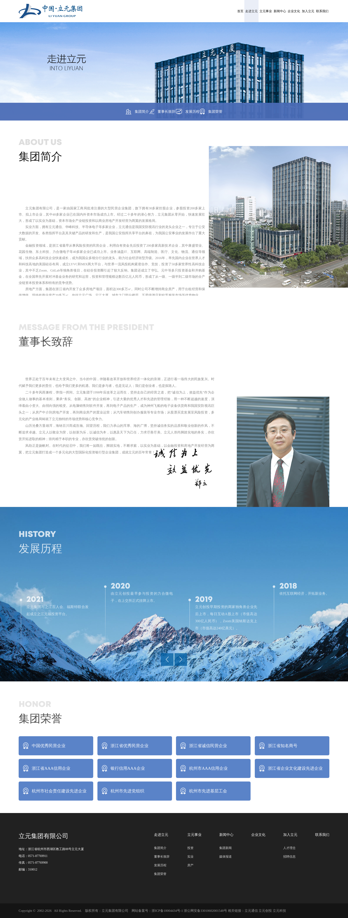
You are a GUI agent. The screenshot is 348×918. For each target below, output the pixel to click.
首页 (139, 11)
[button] (167, 660)
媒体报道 (225, 856)
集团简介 (119, 112)
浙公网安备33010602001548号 (205, 910)
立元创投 (265, 910)
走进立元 (166, 11)
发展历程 (194, 112)
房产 (190, 865)
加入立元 (285, 11)
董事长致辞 (156, 112)
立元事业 (195, 11)
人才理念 (289, 848)
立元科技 (279, 910)
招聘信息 (289, 856)
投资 (190, 848)
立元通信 (251, 910)
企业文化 (255, 11)
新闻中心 (225, 11)
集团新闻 (225, 848)
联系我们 (314, 11)
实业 (190, 856)
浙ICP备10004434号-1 (167, 910)
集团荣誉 (229, 112)
